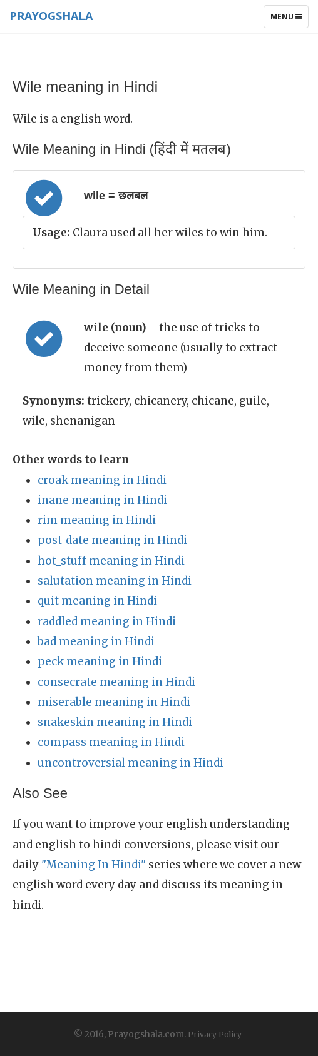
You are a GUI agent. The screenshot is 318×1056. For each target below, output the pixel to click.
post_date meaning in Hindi (112, 540)
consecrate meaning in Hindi (116, 682)
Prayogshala (51, 15)
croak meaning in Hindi (102, 480)
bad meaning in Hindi (96, 641)
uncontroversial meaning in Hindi (130, 763)
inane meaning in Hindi (102, 500)
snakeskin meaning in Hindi (115, 722)
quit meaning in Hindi (97, 601)
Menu (289, 19)
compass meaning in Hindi (111, 742)
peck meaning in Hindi (100, 661)
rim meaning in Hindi (97, 520)
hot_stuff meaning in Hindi (111, 561)
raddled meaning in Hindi (107, 621)
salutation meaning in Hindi (115, 581)
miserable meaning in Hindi (114, 702)
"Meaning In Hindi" (93, 865)
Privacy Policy (215, 1034)
